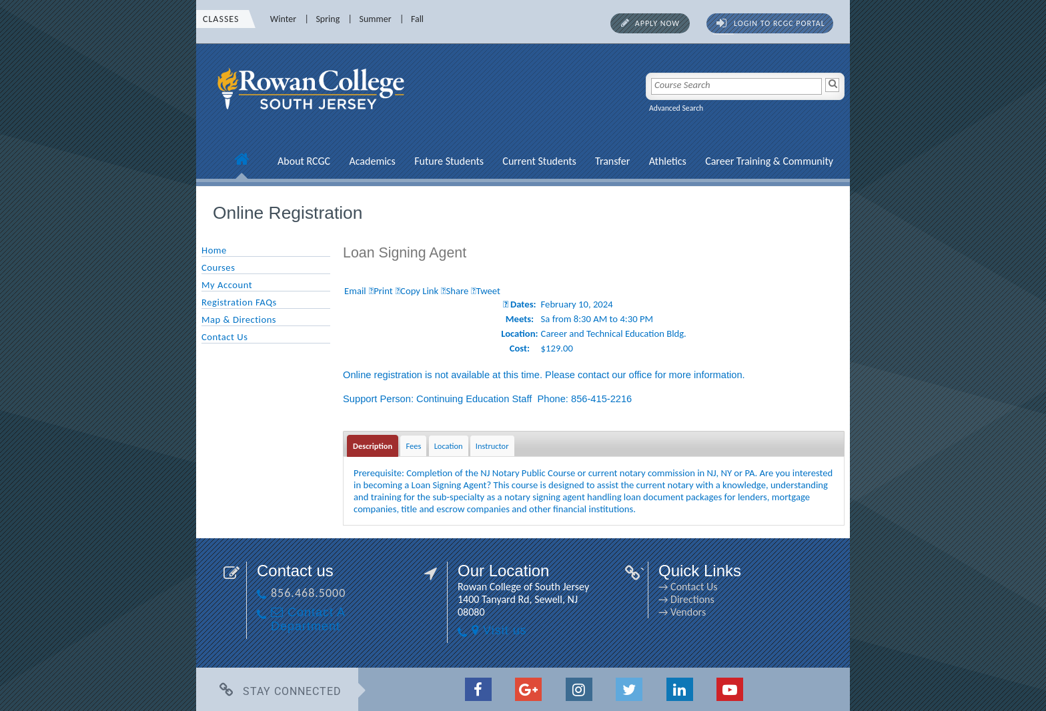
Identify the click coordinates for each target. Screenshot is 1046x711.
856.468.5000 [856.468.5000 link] (308, 593)
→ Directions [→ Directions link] (686, 599)
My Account (226, 285)
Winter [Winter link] (283, 19)
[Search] (832, 85)
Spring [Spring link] (328, 19)
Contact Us (224, 337)
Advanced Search (676, 108)
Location (448, 446)
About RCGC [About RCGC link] (304, 161)
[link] (313, 117)
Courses (218, 267)
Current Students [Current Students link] (539, 161)
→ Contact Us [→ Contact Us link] (687, 586)
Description (372, 446)
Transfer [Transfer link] (612, 161)
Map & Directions (238, 319)
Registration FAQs (239, 302)
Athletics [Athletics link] (667, 161)
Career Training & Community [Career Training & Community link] (769, 161)
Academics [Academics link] (372, 161)
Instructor (492, 446)
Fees (413, 446)
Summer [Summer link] (376, 19)
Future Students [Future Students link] (449, 161)
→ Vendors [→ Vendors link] (682, 612)
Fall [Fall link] (417, 19)
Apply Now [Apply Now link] (657, 23)
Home (214, 250)
